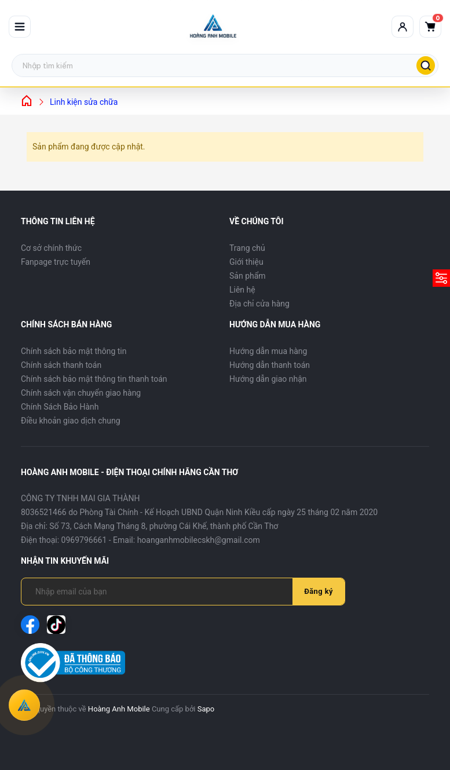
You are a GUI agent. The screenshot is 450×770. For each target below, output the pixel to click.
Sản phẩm (247, 275)
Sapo (206, 709)
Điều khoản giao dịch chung (70, 420)
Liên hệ (242, 289)
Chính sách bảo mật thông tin (74, 351)
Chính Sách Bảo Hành (59, 406)
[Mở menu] (20, 27)
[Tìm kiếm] (425, 65)
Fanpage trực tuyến (55, 262)
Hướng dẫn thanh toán (269, 365)
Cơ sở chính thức (51, 248)
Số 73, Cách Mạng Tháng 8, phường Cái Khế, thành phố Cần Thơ (163, 526)
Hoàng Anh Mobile (119, 709)
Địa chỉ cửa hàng (259, 303)
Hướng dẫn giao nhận (268, 379)
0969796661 (84, 540)
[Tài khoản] (403, 27)
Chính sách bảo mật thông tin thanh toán (94, 379)
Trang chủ (247, 248)
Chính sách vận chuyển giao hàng (81, 392)
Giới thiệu (246, 262)
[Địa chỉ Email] (163, 591)
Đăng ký (318, 591)
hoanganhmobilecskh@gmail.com (198, 540)
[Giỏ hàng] (430, 27)
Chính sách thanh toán (61, 365)
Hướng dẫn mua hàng (268, 351)
